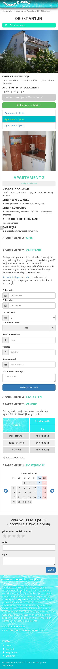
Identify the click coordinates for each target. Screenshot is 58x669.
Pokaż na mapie (15, 25)
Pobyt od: (7, 290)
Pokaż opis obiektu (29, 105)
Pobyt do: (7, 300)
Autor (5, 542)
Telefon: (6, 346)
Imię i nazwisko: (11, 334)
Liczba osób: (8, 312)
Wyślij (51, 569)
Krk (38, 11)
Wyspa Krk (31, 11)
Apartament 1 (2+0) (14, 113)
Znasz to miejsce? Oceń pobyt (24, 97)
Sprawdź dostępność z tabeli (16, 277)
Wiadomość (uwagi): (13, 371)
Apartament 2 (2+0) (14, 119)
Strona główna (19, 11)
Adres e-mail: (9, 359)
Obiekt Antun (46, 11)
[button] (4, 51)
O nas (9, 645)
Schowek (10, 655)
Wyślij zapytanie (29, 387)
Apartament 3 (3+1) (14, 125)
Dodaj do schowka (29, 183)
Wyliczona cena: (11, 322)
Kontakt (10, 648)
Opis (4, 554)
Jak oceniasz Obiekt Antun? (17, 531)
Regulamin (11, 652)
